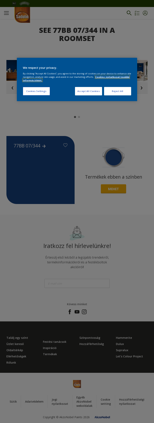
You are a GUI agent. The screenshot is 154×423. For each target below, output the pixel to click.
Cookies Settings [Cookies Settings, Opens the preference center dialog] (36, 91)
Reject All (117, 91)
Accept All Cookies (88, 91)
